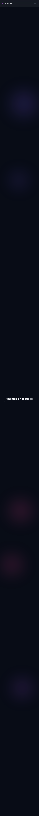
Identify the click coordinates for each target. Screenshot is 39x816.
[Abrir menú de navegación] (35, 3)
